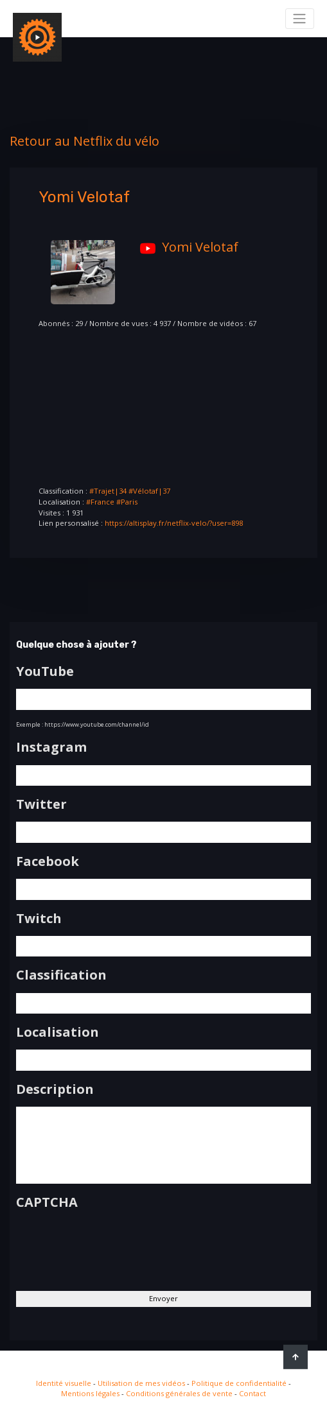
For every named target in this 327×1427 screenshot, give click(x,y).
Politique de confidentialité (239, 1383)
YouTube (45, 671)
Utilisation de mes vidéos (141, 1383)
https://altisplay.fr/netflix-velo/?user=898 (174, 523)
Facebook (47, 861)
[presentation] (113, 1245)
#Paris (126, 501)
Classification (61, 975)
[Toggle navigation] (299, 18)
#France (100, 501)
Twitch (39, 918)
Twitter (41, 804)
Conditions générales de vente (179, 1393)
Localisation (57, 1032)
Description (55, 1089)
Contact (252, 1393)
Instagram (51, 747)
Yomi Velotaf (186, 246)
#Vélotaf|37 (149, 491)
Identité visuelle (63, 1383)
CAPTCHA (47, 1202)
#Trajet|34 (108, 491)
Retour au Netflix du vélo (84, 141)
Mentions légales (90, 1393)
